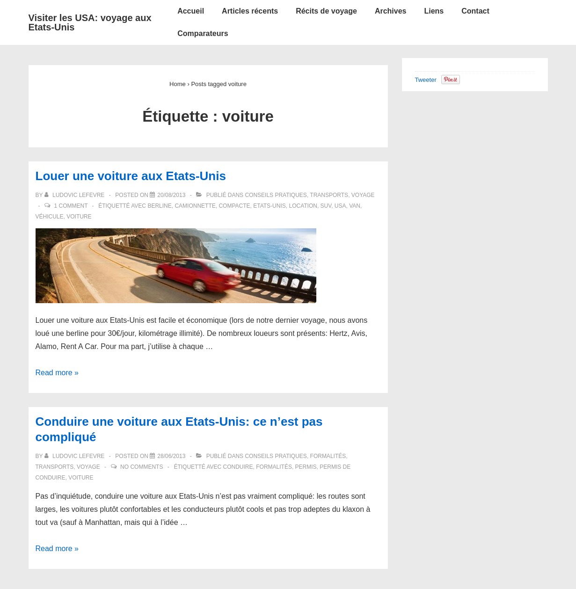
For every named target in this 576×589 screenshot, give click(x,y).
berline (159, 206)
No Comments (141, 467)
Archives (391, 11)
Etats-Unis (269, 206)
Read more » (57, 373)
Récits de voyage (326, 11)
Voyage (363, 195)
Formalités (328, 456)
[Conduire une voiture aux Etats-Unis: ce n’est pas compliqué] (171, 456)
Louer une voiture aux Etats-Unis (131, 176)
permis (306, 467)
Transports (329, 195)
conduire (238, 467)
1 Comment (70, 206)
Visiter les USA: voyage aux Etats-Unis (90, 22)
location (303, 206)
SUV (326, 206)
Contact (475, 11)
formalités (274, 467)
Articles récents (250, 11)
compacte (234, 206)
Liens (434, 11)
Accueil (190, 11)
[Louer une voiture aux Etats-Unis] (171, 195)
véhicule (50, 216)
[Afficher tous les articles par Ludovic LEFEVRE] (75, 195)
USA (340, 206)
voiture (78, 216)
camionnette (195, 206)
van (354, 206)
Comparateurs (202, 33)
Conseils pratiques (275, 195)
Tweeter (426, 79)
